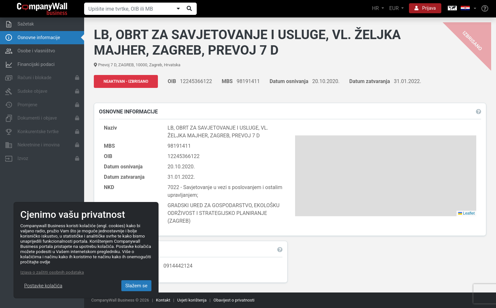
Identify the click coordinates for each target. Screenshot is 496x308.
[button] (461, 8)
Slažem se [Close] (136, 286)
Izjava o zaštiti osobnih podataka (52, 272)
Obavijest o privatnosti (234, 300)
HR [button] (376, 8)
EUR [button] (394, 8)
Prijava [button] (425, 8)
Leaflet (466, 213)
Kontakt (163, 300)
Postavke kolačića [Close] (43, 286)
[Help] (485, 8)
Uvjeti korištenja (192, 300)
